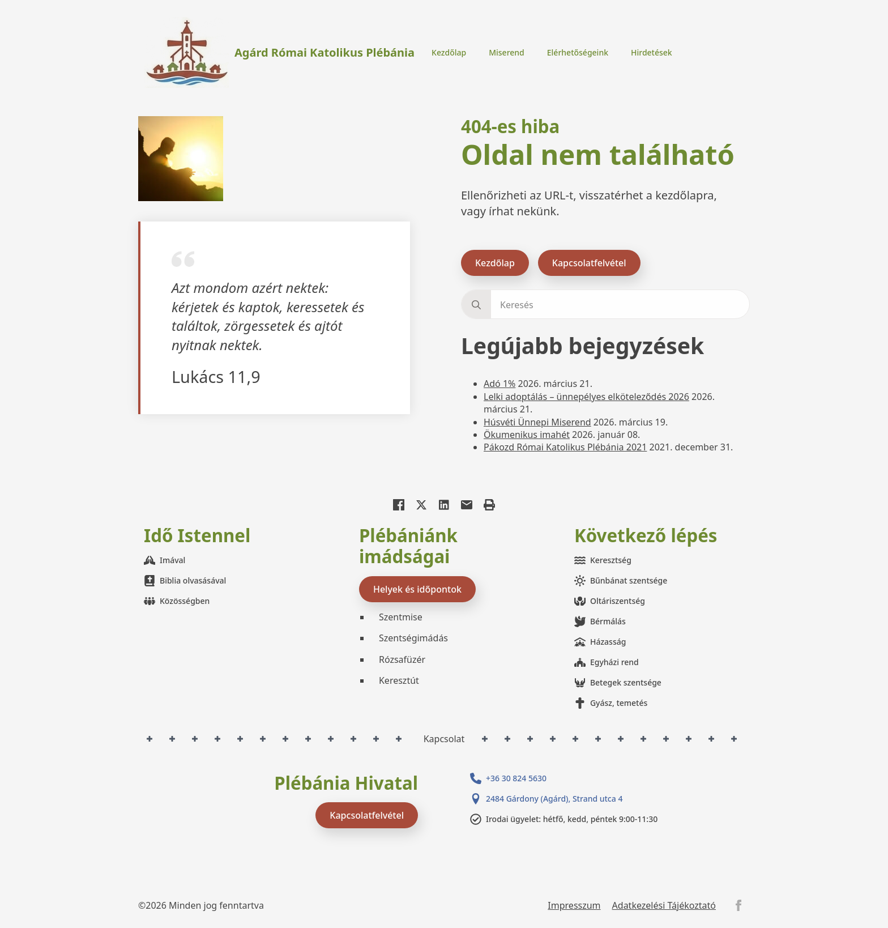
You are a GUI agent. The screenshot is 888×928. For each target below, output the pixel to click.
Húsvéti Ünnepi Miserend (537, 422)
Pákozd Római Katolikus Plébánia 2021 (565, 447)
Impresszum (574, 905)
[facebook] (738, 905)
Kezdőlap (449, 52)
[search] (476, 305)
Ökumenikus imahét (527, 434)
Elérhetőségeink (577, 52)
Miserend (506, 52)
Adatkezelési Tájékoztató (664, 905)
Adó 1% (499, 383)
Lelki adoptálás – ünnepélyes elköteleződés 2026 (586, 396)
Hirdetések (651, 52)
